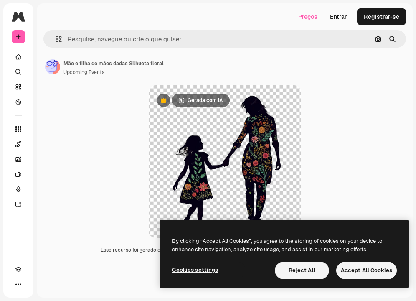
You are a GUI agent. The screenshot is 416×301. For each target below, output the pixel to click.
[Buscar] (18, 72)
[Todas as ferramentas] (18, 129)
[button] (55, 39)
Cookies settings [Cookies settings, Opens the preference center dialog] (195, 269)
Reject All (302, 270)
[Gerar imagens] (18, 159)
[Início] (18, 57)
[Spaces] (18, 144)
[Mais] (18, 284)
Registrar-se (381, 16)
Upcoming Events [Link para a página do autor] (83, 72)
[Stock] (18, 87)
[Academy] (18, 269)
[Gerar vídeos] (18, 174)
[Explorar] (18, 102)
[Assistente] (18, 204)
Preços (307, 16)
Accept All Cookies (366, 270)
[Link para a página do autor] (52, 66)
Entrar (338, 16)
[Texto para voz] (18, 189)
